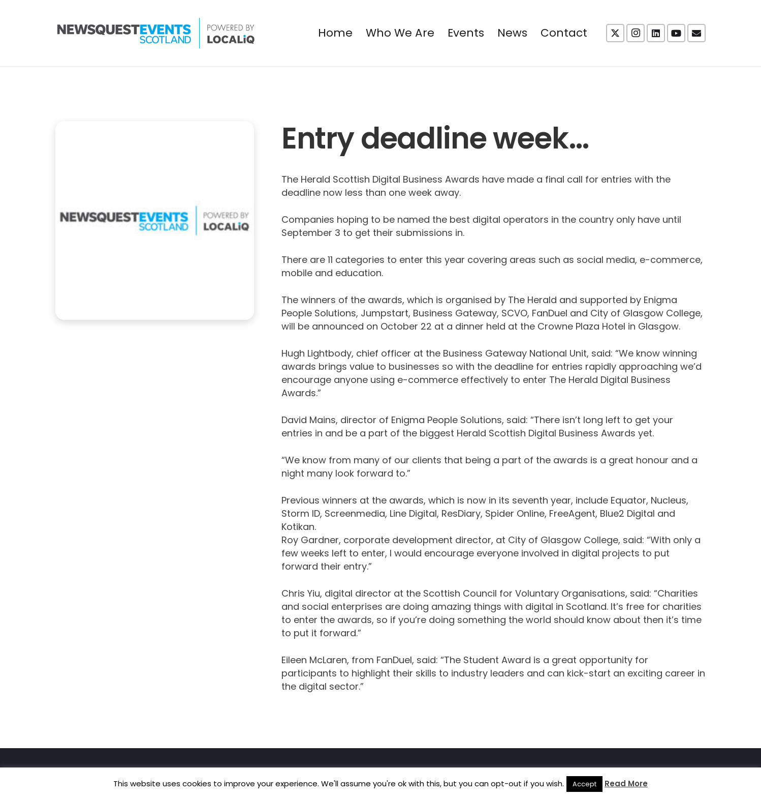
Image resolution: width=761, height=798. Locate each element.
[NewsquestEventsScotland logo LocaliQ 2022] (156, 33)
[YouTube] (676, 33)
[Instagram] (635, 33)
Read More (626, 783)
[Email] (696, 33)
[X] (615, 33)
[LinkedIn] (656, 33)
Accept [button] (584, 784)
